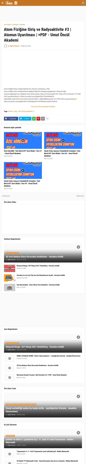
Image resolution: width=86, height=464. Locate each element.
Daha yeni (6, 196)
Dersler (22, 24)
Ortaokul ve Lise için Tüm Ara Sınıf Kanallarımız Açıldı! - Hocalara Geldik (41, 275)
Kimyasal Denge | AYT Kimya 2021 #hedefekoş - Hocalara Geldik (38, 266)
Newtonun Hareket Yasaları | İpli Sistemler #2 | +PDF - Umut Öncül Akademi (42, 375)
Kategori (16, 24)
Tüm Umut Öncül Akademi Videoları (43, 106)
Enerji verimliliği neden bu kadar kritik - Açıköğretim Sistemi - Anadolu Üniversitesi (41, 410)
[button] (2, 3)
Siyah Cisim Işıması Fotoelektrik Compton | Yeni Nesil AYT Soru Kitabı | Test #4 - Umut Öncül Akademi (22, 183)
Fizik (15, 111)
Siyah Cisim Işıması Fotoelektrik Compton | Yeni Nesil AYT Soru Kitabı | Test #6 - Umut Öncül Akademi (62, 153)
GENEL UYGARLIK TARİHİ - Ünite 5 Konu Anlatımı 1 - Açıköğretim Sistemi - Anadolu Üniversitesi (48, 356)
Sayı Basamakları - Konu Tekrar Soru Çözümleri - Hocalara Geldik (38, 285)
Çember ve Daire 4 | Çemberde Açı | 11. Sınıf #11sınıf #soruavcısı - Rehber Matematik (40, 441)
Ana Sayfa (7, 24)
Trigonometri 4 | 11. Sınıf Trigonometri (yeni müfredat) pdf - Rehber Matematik (43, 451)
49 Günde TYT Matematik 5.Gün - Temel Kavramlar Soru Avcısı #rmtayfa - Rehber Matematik (47, 461)
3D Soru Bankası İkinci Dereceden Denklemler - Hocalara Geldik (34, 256)
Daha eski (79, 196)
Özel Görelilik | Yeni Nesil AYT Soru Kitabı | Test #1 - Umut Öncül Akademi (23, 152)
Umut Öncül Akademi (25, 111)
